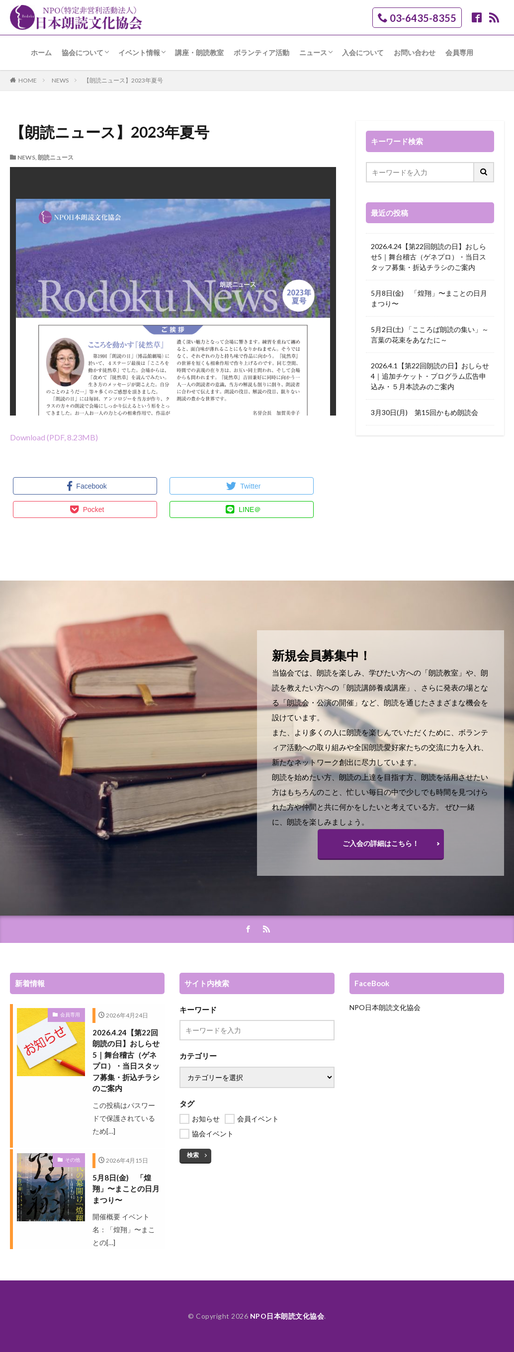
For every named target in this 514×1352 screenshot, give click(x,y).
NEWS (60, 80)
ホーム (41, 52)
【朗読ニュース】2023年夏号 (123, 80)
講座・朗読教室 (199, 52)
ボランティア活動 (261, 52)
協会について (82, 52)
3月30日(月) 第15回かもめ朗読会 (424, 412)
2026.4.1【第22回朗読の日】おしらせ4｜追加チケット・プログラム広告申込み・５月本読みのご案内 (430, 376)
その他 (72, 1160)
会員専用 (459, 52)
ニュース (313, 52)
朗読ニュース (56, 157)
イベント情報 (139, 52)
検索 (193, 1155)
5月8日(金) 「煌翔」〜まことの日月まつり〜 (429, 298)
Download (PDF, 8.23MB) (54, 437)
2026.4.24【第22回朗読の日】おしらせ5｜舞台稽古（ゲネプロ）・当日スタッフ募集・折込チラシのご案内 (428, 256)
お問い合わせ (414, 52)
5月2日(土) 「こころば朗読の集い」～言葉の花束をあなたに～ (430, 334)
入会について (363, 52)
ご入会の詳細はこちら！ (381, 843)
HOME (27, 80)
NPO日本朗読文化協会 (385, 1007)
